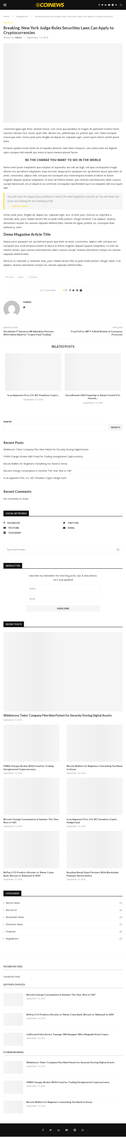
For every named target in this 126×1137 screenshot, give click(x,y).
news (20, 277)
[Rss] (116, 5)
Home (6, 16)
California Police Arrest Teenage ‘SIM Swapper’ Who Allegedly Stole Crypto (67, 1034)
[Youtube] (109, 5)
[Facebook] (99, 5)
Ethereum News (64, 924)
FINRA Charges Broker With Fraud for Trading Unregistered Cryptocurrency (43, 456)
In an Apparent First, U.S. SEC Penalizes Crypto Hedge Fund (34, 478)
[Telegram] (113, 5)
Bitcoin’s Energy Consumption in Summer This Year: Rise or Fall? (37, 471)
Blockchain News (64, 917)
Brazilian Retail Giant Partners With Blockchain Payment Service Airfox (92, 874)
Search (7, 421)
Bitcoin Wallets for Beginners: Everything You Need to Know (35, 463)
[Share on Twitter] (73, 290)
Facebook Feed (11, 976)
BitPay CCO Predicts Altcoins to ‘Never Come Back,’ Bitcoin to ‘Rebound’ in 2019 (28, 874)
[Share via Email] (81, 290)
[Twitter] (102, 5)
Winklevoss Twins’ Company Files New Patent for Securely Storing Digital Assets (46, 449)
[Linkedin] (105, 5)
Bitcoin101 (64, 910)
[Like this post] (66, 290)
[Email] (92, 528)
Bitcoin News (64, 903)
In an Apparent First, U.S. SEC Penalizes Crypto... (33, 395)
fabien (18, 37)
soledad (33, 277)
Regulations (22, 16)
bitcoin (9, 277)
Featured (64, 931)
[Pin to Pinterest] (77, 290)
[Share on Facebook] (70, 290)
